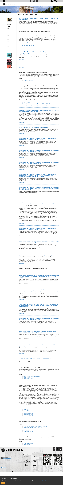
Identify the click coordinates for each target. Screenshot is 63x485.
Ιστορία (34, 462)
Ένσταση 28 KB (27, 102)
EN (6, 1)
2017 (8, 43)
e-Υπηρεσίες (35, 459)
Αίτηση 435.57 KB (27, 410)
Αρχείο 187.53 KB (27, 444)
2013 (8, 48)
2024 (8, 31)
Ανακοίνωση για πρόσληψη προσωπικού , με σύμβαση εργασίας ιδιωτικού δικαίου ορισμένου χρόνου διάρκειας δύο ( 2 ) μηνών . (38, 345)
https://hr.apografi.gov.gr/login (24, 42)
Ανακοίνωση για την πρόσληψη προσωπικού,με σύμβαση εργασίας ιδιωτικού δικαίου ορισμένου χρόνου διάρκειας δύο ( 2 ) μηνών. (39, 151)
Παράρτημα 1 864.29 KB (28, 414)
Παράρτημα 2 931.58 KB (28, 413)
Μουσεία (34, 465)
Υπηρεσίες (26, 465)
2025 (8, 30)
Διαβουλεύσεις (27, 461)
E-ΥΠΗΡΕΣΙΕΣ (49, 4)
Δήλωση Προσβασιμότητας (18, 469)
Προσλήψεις (31, 14)
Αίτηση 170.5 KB (27, 377)
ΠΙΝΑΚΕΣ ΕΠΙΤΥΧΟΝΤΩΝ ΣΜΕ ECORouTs (28, 64)
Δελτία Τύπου (26, 456)
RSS (13, 471)
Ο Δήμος (25, 14)
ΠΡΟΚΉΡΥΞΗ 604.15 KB (28, 431)
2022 (8, 35)
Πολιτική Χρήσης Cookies (47, 480)
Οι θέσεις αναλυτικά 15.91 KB (28, 45)
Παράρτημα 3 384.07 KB (28, 412)
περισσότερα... (21, 26)
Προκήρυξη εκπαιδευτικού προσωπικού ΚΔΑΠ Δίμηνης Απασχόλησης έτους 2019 (38, 254)
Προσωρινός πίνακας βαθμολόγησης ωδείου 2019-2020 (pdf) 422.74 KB (37, 105)
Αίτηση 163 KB (26, 409)
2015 (8, 46)
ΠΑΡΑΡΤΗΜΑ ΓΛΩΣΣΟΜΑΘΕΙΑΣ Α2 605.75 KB (33, 427)
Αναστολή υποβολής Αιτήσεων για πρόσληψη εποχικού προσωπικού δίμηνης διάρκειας (37, 203)
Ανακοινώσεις (26, 457)
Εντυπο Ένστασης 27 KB (28, 443)
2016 (8, 44)
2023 (8, 33)
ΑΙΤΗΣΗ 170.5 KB (27, 430)
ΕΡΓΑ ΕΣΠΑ (55, 4)
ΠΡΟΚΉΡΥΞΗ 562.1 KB (28, 379)
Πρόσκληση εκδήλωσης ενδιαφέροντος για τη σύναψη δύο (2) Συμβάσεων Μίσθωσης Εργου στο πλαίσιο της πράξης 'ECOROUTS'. (39, 111)
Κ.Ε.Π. (34, 456)
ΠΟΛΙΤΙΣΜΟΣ (33, 4)
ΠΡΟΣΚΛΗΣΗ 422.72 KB (28, 80)
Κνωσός (34, 464)
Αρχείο (36, 14)
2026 (8, 28)
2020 (8, 37)
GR (3, 1)
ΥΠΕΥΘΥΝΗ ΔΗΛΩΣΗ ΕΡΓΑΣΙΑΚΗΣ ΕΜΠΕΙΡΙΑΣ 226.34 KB (35, 426)
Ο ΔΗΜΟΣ (26, 4)
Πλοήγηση (27, 469)
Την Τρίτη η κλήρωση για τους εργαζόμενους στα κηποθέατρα (33, 127)
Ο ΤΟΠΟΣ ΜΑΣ (20, 4)
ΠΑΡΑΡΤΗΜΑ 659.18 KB (28, 378)
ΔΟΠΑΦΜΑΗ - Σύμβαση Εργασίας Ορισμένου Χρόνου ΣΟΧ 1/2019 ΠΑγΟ (35, 358)
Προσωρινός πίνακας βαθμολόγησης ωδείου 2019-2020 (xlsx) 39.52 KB (36, 103)
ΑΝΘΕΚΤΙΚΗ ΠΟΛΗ (41, 4)
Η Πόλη (34, 461)
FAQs (32, 469)
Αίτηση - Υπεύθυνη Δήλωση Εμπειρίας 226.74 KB (33, 376)
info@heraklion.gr (7, 458)
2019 (8, 39)
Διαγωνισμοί (26, 459)
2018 (8, 41)
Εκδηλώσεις (26, 462)
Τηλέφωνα (35, 457)
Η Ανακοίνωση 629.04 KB (28, 415)
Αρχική (20, 14)
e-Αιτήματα (35, 460)
